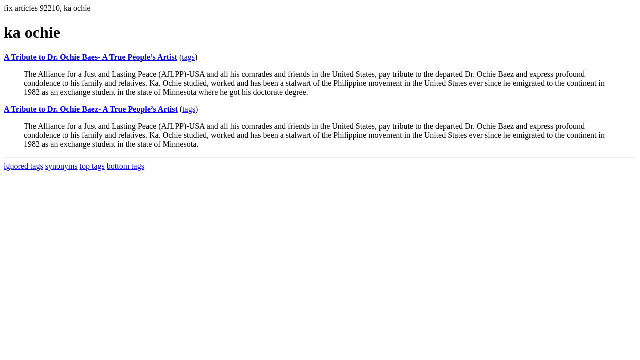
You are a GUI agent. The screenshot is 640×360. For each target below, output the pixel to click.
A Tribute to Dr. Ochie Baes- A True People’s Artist (91, 57)
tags (188, 57)
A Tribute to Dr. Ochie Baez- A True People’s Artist (91, 109)
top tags (92, 166)
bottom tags (125, 166)
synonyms (62, 166)
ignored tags (24, 166)
